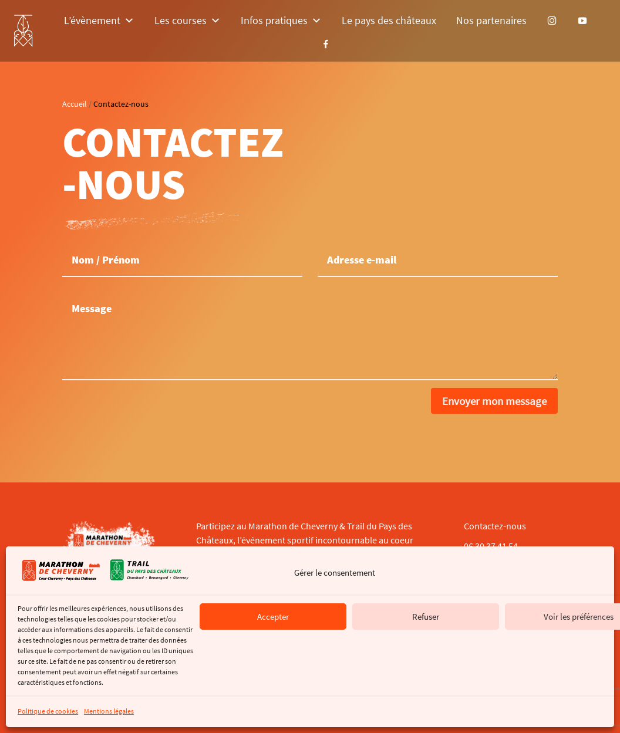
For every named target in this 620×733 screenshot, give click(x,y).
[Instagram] (552, 20)
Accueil (74, 104)
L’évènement (99, 20)
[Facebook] (326, 44)
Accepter (273, 616)
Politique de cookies (48, 711)
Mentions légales (109, 711)
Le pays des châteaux (389, 20)
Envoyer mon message (494, 401)
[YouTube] (582, 20)
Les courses (187, 20)
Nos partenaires (491, 20)
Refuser (425, 616)
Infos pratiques (281, 20)
